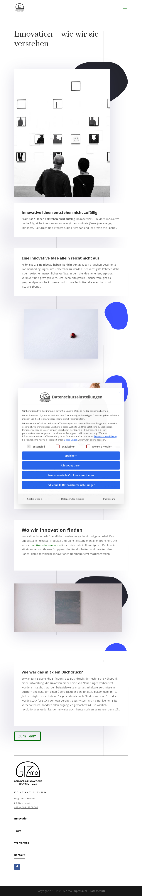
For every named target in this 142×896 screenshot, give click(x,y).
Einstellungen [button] (70, 395)
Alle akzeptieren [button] (71, 421)
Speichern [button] (71, 411)
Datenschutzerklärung (105, 392)
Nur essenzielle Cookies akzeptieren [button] (71, 431)
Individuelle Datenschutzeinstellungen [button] (71, 441)
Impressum (109, 454)
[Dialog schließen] (120, 348)
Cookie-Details (34, 454)
